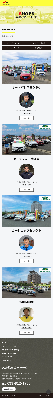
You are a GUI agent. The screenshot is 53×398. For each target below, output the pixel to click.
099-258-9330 (27, 113)
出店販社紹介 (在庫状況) (10, 350)
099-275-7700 (27, 185)
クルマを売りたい (8, 356)
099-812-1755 (18, 383)
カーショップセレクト (14, 48)
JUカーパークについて (10, 346)
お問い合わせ (6, 360)
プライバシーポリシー (45, 396)
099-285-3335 (27, 328)
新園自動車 (38, 48)
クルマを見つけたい (9, 353)
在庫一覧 (26, 118)
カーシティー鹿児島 (39, 43)
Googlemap (8, 389)
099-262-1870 (27, 256)
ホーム (4, 343)
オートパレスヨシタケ (14, 43)
